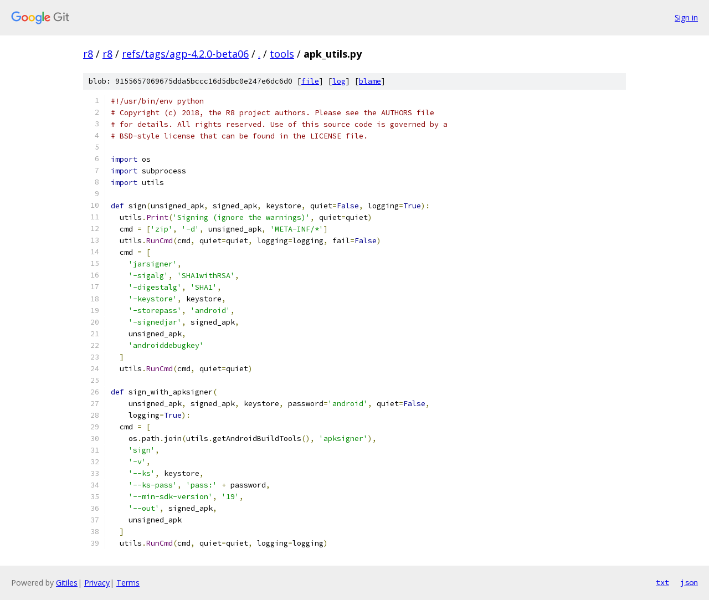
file (310, 81)
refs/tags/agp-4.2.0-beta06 (185, 53)
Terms (128, 582)
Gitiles (67, 582)
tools (282, 53)
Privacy (97, 582)
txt (662, 582)
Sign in (686, 17)
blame (370, 81)
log (339, 81)
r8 (88, 53)
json (689, 582)
